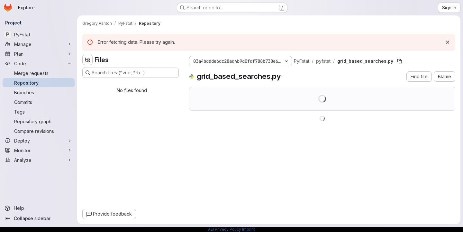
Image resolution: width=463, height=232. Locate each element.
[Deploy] (39, 140)
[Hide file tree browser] (87, 60)
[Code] (39, 63)
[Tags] (39, 111)
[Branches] (39, 92)
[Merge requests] (39, 73)
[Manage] (39, 44)
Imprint (248, 229)
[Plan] (39, 53)
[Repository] (39, 82)
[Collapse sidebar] (39, 218)
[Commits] (39, 102)
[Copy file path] (400, 61)
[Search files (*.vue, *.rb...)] (130, 73)
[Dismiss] (447, 42)
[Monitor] (39, 150)
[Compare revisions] (39, 130)
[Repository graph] (39, 121)
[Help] (39, 208)
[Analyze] (39, 159)
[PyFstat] (39, 34)
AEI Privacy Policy (224, 229)
